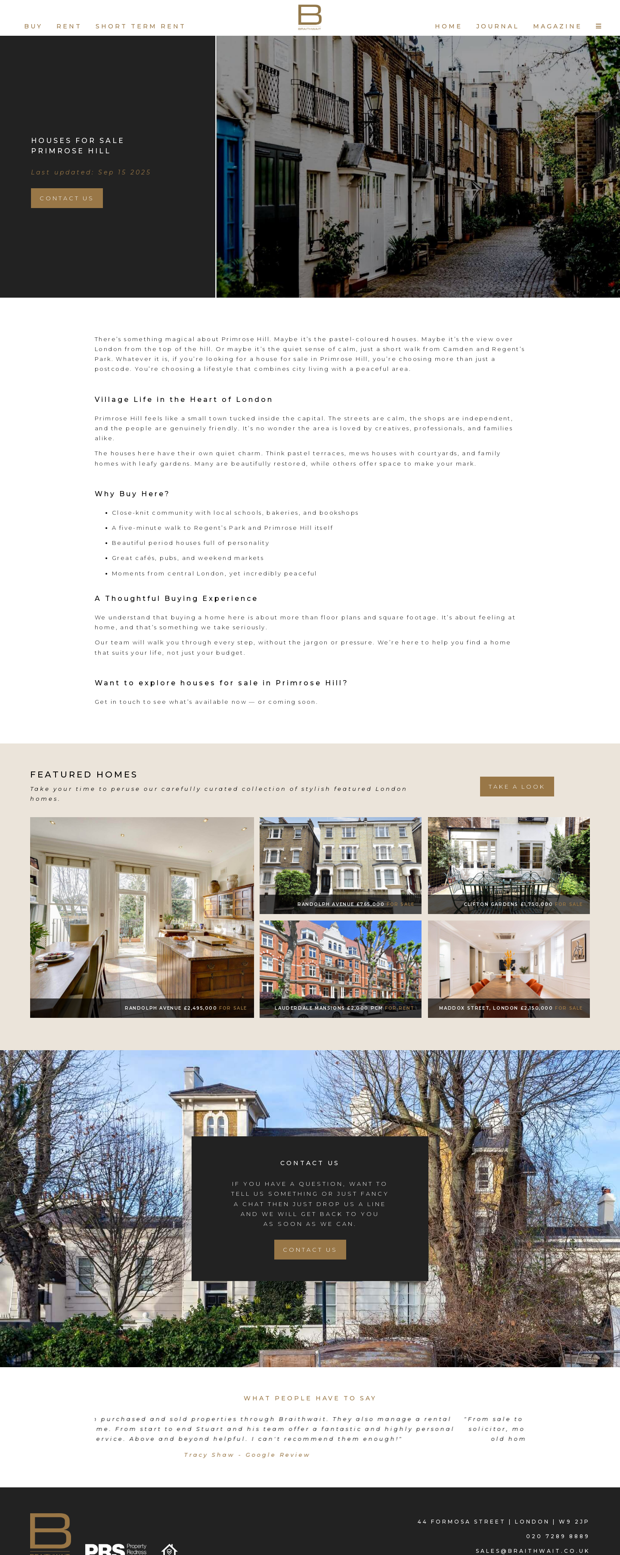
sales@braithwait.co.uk (533, 1549)
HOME (448, 26)
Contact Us (67, 198)
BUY (33, 26)
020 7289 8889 (558, 1535)
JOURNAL (497, 26)
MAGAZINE (557, 26)
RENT (69, 26)
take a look (517, 786)
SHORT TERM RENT (141, 26)
